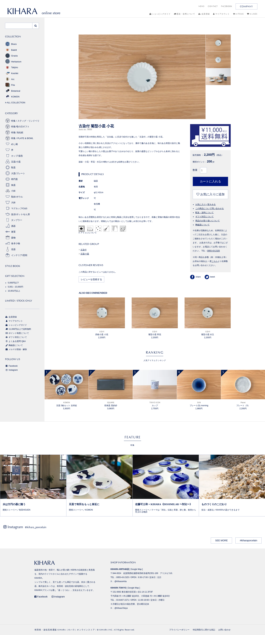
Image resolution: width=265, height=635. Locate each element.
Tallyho (11, 67)
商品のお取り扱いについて (207, 221)
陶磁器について (202, 225)
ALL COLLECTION (15, 102)
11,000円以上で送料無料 (18, 329)
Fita (10, 85)
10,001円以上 (14, 291)
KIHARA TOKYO (118, 588)
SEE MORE (221, 540)
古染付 (83, 250)
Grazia (11, 55)
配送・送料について (184, 14)
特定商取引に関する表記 (204, 630)
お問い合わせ (224, 630)
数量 (195, 170)
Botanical (12, 91)
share (195, 277)
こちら (215, 261)
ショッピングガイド (160, 14)
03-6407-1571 (122, 600)
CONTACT (213, 6)
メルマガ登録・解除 (16, 349)
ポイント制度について (17, 333)
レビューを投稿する (91, 279)
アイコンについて (88, 233)
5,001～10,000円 (15, 287)
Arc (10, 79)
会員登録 (204, 14)
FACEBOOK (226, 6)
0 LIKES (252, 14)
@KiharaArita (120, 581)
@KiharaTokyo (121, 608)
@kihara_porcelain (35, 527)
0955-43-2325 (213, 251)
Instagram (11, 370)
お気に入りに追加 (210, 194)
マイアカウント (221, 14)
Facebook (11, 366)
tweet (210, 277)
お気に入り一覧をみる (205, 204)
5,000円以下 (13, 283)
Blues (11, 44)
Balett (11, 50)
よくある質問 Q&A (15, 341)
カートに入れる (210, 181)
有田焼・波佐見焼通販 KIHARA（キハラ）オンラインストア (64, 630)
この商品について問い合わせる (209, 208)
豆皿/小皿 (84, 254)
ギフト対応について (204, 216)
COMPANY (246, 6)
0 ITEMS (238, 14)
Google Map (136, 569)
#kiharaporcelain (248, 540)
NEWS (201, 6)
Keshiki (11, 73)
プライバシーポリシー (179, 630)
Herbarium (13, 61)
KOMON (12, 96)
